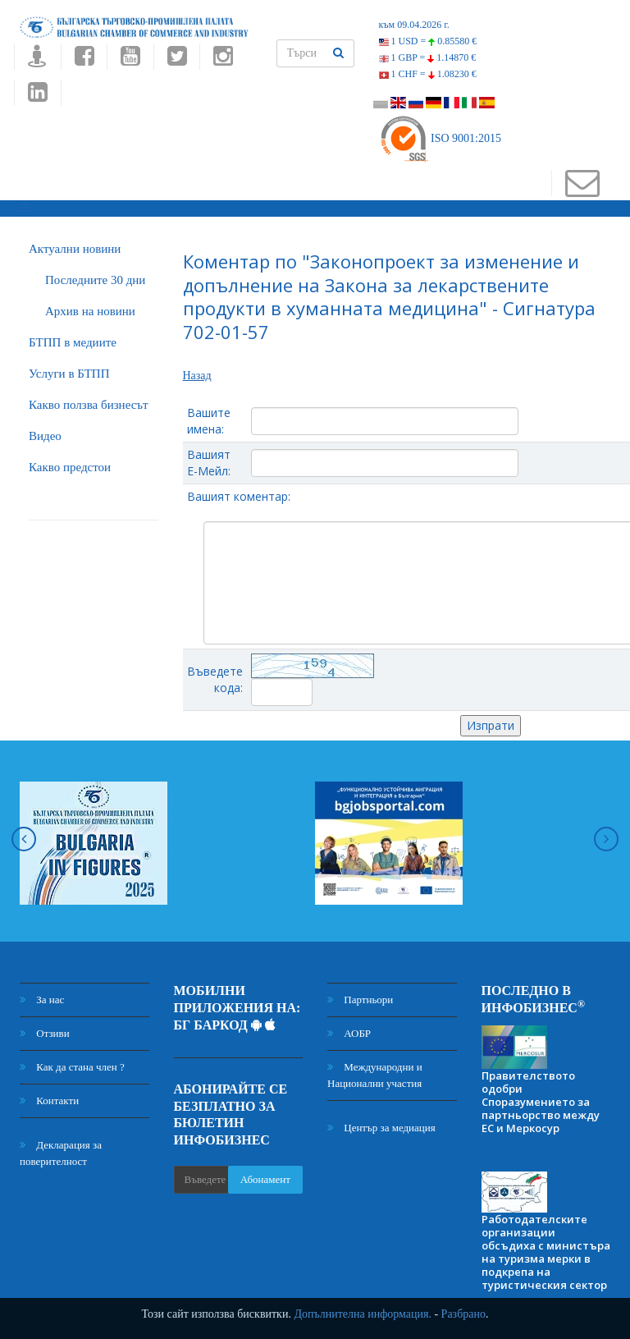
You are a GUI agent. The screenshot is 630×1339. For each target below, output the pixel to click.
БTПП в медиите (72, 342)
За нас (42, 999)
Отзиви (45, 1033)
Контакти (49, 1100)
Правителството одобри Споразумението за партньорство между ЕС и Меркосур (541, 1101)
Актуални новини (75, 248)
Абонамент (265, 1179)
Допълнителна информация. (362, 1314)
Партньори (360, 999)
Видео (45, 436)
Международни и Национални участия (374, 1075)
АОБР (349, 1033)
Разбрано (463, 1314)
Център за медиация (381, 1127)
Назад (197, 375)
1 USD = (428, 41)
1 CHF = (428, 74)
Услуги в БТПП (69, 373)
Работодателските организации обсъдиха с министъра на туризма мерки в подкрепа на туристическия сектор (546, 1252)
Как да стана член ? (72, 1067)
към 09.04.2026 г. (414, 24)
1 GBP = (428, 57)
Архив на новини (90, 311)
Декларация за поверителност (61, 1153)
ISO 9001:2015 (440, 138)
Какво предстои (70, 467)
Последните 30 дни (95, 280)
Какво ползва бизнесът (88, 404)
